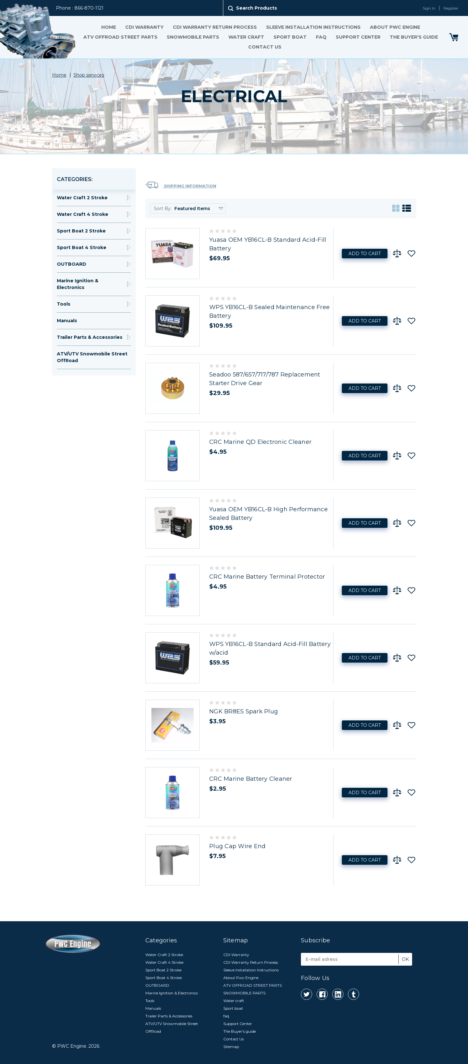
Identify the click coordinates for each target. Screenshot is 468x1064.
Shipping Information (180, 185)
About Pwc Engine (395, 27)
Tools (63, 304)
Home (108, 27)
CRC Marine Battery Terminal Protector (267, 576)
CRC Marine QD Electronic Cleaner (260, 441)
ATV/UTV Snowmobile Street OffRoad (92, 357)
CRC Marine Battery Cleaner (250, 778)
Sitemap (231, 1046)
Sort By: (163, 208)
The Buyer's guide (414, 37)
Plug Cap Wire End (237, 846)
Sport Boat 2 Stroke (81, 231)
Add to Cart (365, 253)
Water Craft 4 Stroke (82, 214)
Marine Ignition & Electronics (77, 284)
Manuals (67, 320)
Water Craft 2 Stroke (82, 198)
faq (321, 37)
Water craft (246, 37)
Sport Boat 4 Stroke (81, 247)
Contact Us (264, 47)
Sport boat (290, 37)
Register (450, 8)
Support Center (358, 37)
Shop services (88, 75)
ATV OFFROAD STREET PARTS (120, 37)
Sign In (429, 8)
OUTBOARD (71, 264)
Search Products (256, 8)
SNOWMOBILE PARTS (193, 37)
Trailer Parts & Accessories (89, 337)
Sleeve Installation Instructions (313, 27)
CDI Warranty (144, 27)
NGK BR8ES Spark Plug (243, 711)
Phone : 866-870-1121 (80, 8)
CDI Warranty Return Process (215, 27)
